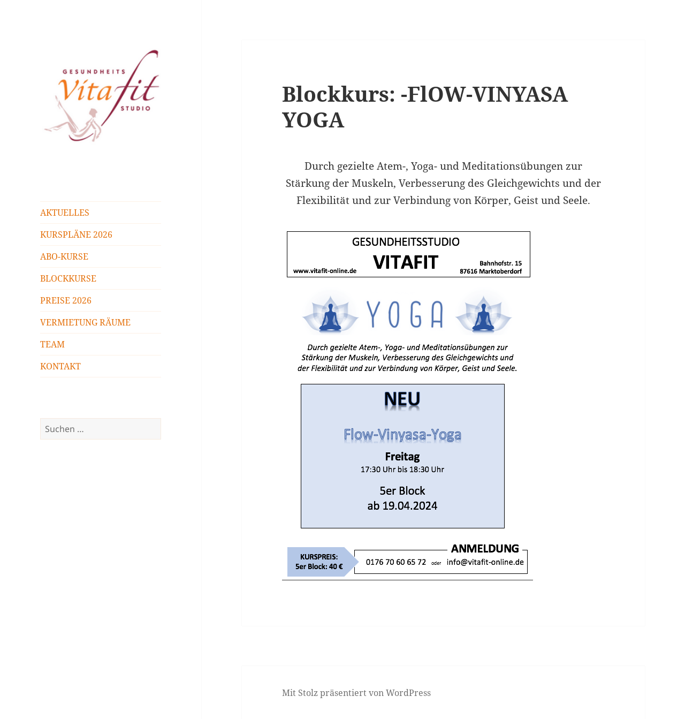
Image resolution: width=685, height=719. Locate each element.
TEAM (52, 344)
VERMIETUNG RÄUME (85, 322)
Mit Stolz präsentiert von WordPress (356, 693)
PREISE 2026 (66, 300)
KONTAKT (60, 366)
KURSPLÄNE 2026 (76, 234)
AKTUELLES (64, 212)
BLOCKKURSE (68, 278)
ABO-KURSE (64, 256)
